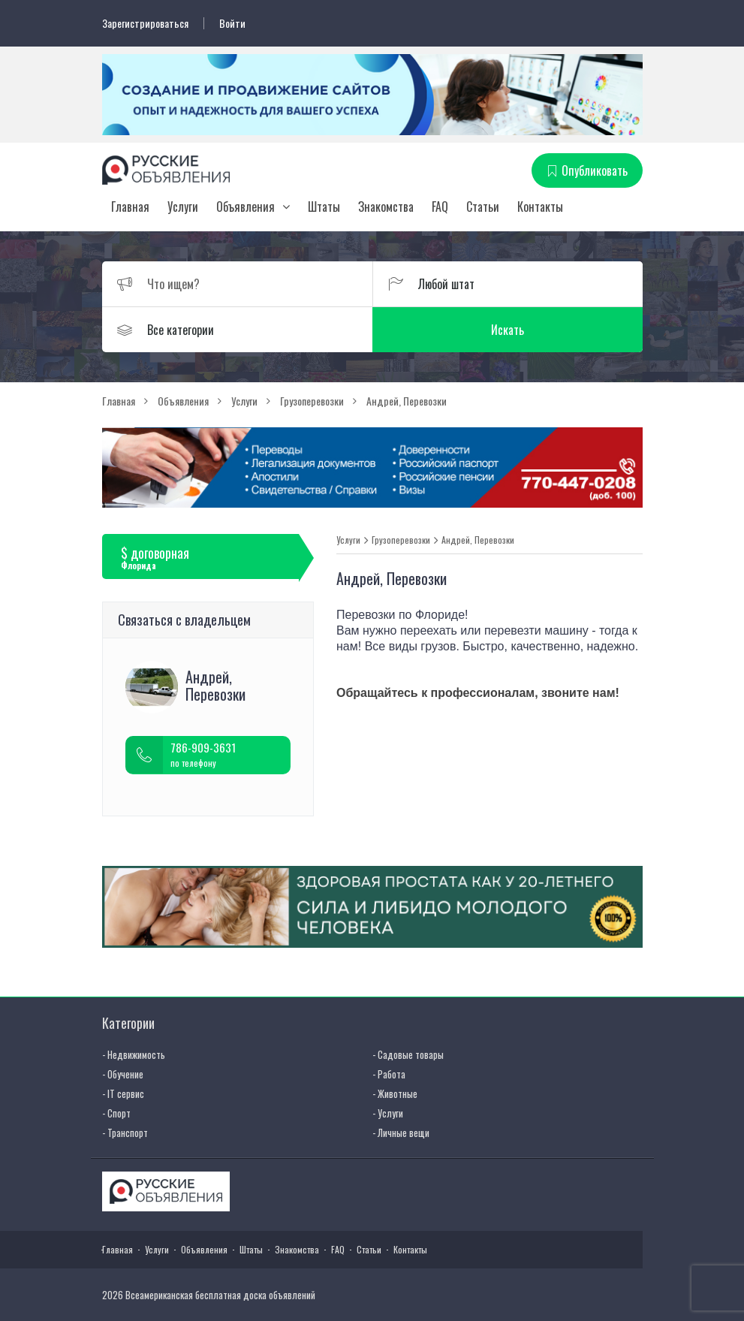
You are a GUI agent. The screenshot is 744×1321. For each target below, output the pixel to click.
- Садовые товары (408, 1054)
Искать (507, 330)
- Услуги (387, 1113)
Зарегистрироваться (145, 23)
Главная (130, 206)
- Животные (394, 1093)
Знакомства (386, 206)
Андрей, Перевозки (477, 540)
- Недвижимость (133, 1054)
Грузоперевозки (401, 540)
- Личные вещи (400, 1132)
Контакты (540, 206)
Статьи (482, 206)
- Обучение (122, 1074)
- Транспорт (125, 1132)
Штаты (324, 206)
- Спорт (116, 1113)
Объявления (245, 206)
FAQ (440, 206)
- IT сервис (123, 1093)
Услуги (182, 206)
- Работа (388, 1074)
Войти (232, 23)
